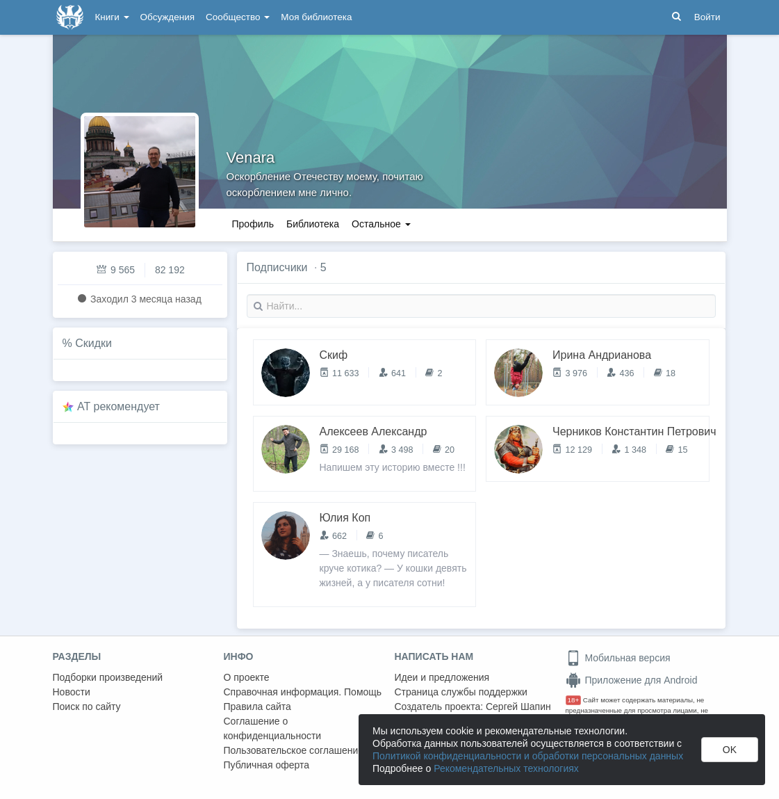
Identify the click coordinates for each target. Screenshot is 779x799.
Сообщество (238, 17)
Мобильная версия (618, 657)
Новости (71, 691)
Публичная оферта (267, 764)
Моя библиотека (316, 17)
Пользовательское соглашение (294, 750)
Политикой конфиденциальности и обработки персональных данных (527, 755)
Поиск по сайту (87, 706)
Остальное (381, 223)
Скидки (93, 343)
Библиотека (312, 223)
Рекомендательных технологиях (506, 768)
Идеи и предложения (442, 677)
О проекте (247, 677)
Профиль (253, 223)
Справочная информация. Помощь (303, 691)
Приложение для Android (632, 680)
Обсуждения (167, 17)
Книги (112, 17)
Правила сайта (257, 706)
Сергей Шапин (518, 706)
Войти (707, 17)
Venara (251, 157)
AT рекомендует (118, 406)
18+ (574, 700)
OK (730, 749)
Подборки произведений (108, 677)
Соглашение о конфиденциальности (273, 728)
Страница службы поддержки (461, 691)
